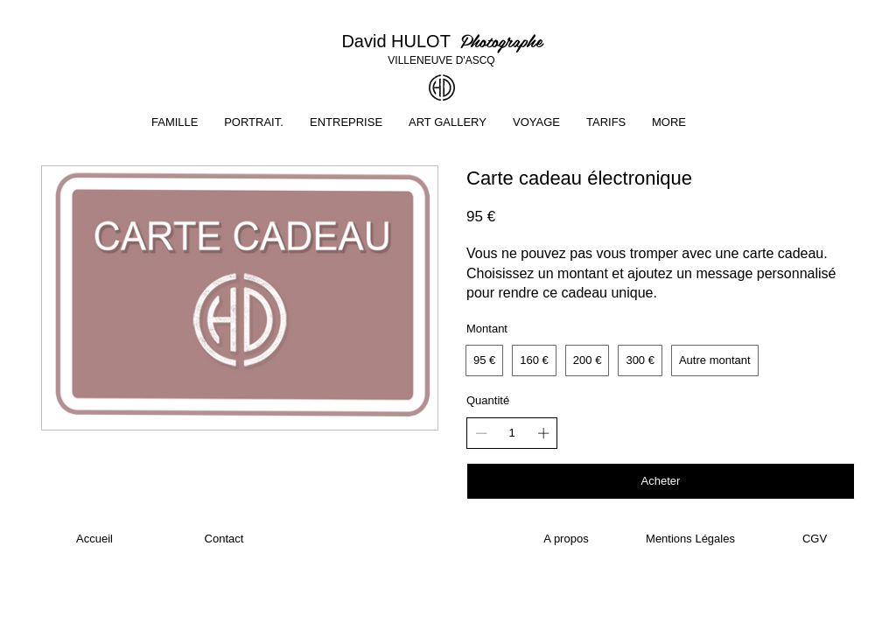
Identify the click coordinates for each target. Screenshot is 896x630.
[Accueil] (94, 539)
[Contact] (224, 539)
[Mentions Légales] (690, 539)
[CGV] (814, 539)
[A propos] (566, 539)
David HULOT (400, 41)
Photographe (501, 40)
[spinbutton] (512, 433)
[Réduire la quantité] (481, 433)
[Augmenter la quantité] (543, 433)
